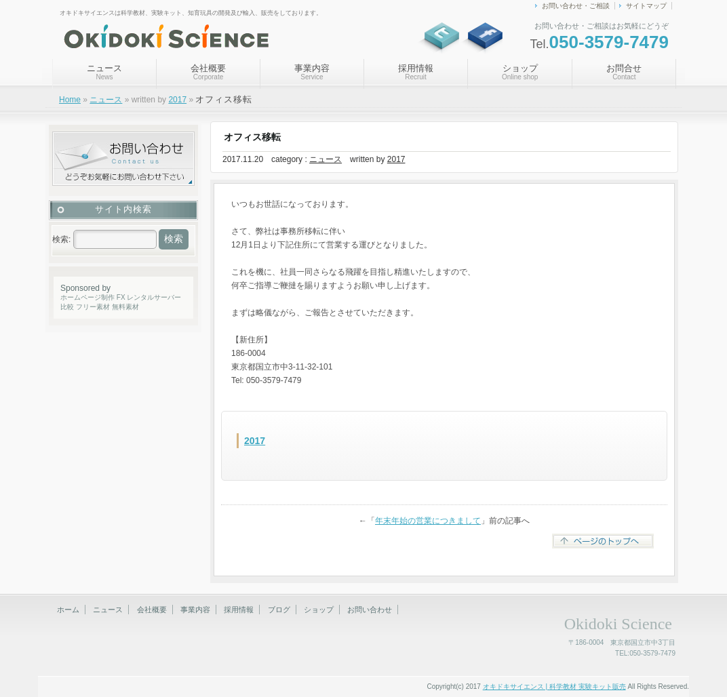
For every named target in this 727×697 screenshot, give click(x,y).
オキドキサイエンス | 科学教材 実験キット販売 (554, 686)
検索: (61, 239)
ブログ (279, 609)
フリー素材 (93, 307)
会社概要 (208, 72)
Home (70, 99)
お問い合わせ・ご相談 (576, 5)
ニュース (104, 72)
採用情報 (415, 72)
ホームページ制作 (87, 297)
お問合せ (624, 72)
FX (121, 297)
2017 (177, 99)
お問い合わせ (369, 609)
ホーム (68, 609)
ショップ (520, 72)
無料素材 (125, 307)
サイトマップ (646, 5)
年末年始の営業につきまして (428, 520)
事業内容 (312, 72)
